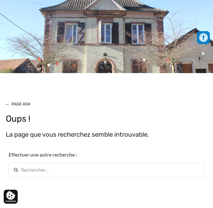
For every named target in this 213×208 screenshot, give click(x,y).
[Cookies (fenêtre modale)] (10, 197)
